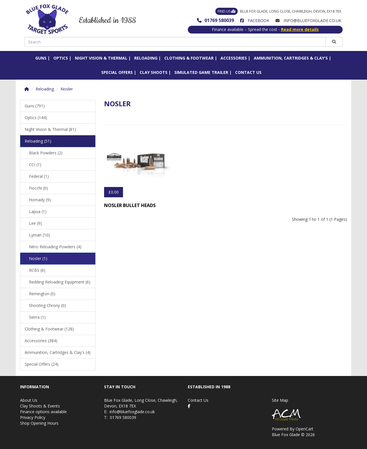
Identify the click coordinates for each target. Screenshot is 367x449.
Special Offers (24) (41, 364)
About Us (28, 400)
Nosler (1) (38, 258)
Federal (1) (39, 176)
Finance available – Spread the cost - (265, 29)
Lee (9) (35, 223)
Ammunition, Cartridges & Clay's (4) (58, 352)
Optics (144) (36, 117)
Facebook (254, 20)
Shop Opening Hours (39, 423)
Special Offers (117, 72)
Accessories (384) (41, 340)
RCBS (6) (37, 270)
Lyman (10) (39, 235)
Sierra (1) (37, 317)
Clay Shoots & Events (40, 406)
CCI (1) (35, 164)
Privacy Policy (32, 417)
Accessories (233, 58)
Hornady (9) (40, 199)
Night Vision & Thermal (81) (50, 129)
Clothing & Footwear (189, 58)
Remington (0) (42, 293)
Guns (40, 58)
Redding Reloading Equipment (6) (59, 282)
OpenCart (304, 429)
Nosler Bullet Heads (130, 205)
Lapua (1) (37, 211)
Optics (60, 58)
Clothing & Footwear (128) (49, 329)
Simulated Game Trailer (201, 72)
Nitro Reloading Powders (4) (55, 246)
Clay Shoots (153, 72)
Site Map (280, 400)
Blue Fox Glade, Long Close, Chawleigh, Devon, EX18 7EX (278, 11)
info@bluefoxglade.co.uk (132, 411)
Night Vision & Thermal (101, 58)
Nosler (66, 89)
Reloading (145, 58)
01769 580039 (215, 20)
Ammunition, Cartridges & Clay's (291, 58)
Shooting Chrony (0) (47, 305)
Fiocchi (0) (38, 188)
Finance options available (43, 411)
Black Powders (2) (46, 152)
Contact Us (248, 72)
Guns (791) (35, 106)
